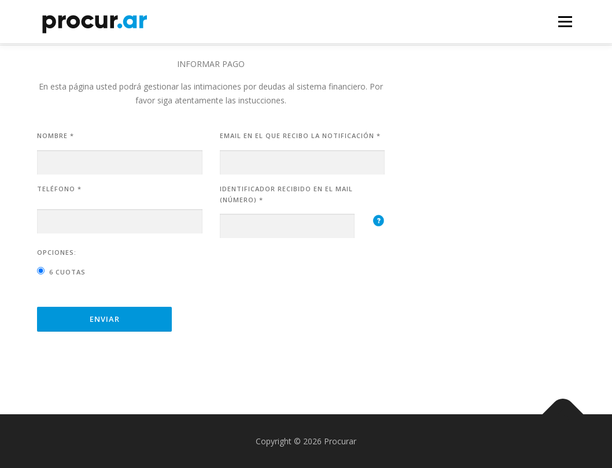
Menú (565, 21)
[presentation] (308, 269)
